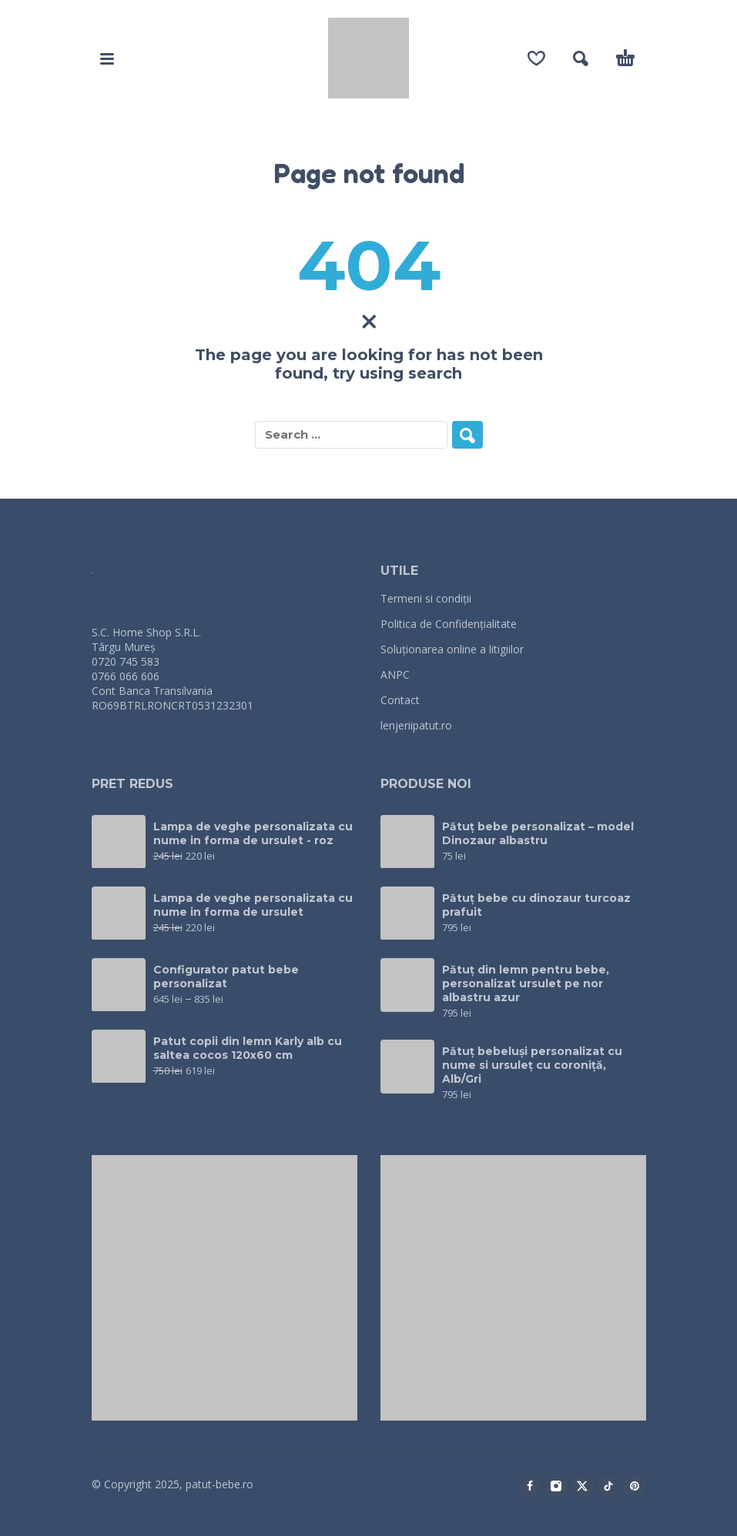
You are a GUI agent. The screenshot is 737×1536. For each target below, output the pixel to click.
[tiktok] (608, 1486)
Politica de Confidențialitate (448, 623)
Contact (400, 700)
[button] (107, 58)
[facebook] (529, 1486)
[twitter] (582, 1486)
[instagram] (556, 1486)
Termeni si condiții (425, 598)
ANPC (395, 674)
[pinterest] (634, 1486)
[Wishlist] (536, 58)
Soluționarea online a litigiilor (452, 649)
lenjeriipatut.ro (416, 725)
